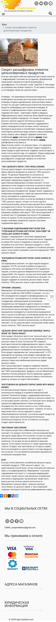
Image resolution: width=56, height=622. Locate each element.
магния (39, 137)
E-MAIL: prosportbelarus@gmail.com (20, 527)
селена (42, 140)
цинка (15, 137)
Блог (4, 24)
